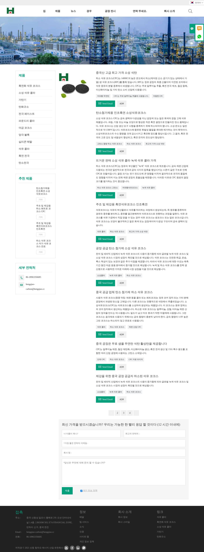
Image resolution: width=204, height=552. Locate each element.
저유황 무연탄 (103, 96)
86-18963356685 (33, 277)
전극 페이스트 (27, 113)
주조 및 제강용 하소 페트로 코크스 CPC (43, 209)
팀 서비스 (84, 522)
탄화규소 (24, 106)
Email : (18, 532)
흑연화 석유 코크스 (29, 85)
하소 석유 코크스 (134, 144)
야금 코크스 (25, 127)
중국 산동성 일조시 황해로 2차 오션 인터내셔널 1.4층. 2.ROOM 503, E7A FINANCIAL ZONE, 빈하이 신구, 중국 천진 (49, 522)
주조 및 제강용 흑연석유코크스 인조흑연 (44, 226)
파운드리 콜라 (27, 120)
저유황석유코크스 (130, 188)
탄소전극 (24, 162)
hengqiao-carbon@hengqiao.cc (35, 286)
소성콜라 (101, 275)
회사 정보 (123, 517)
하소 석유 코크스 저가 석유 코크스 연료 (43, 244)
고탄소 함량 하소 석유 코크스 (109, 144)
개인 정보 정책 (87, 541)
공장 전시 (110, 11)
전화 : (18, 537)
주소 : (18, 518)
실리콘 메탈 (25, 141)
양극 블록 (24, 134)
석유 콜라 (24, 148)
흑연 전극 (24, 155)
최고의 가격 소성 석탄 (155, 144)
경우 (89, 11)
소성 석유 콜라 (27, 92)
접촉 (19, 512)
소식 (82, 527)
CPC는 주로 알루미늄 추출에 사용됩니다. (131, 96)
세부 (122, 103)
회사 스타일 (124, 522)
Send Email (105, 103)
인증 (82, 532)
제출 (67, 491)
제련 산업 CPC (135, 327)
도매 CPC (101, 359)
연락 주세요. (140, 11)
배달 (82, 517)
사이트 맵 (84, 536)
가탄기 (22, 99)
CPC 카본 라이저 (136, 359)
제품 (57, 11)
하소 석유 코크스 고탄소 (107, 188)
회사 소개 (169, 11)
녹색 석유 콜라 (148, 188)
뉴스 (73, 11)
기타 (41, 199)
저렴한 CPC (158, 96)
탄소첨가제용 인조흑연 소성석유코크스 (43, 191)
